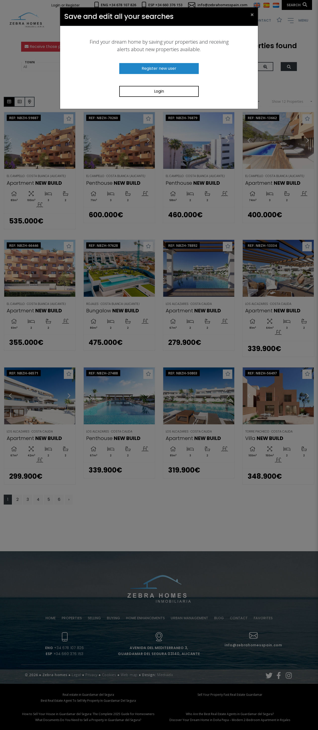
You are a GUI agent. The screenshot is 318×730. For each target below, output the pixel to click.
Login (159, 91)
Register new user (159, 68)
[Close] (252, 14)
